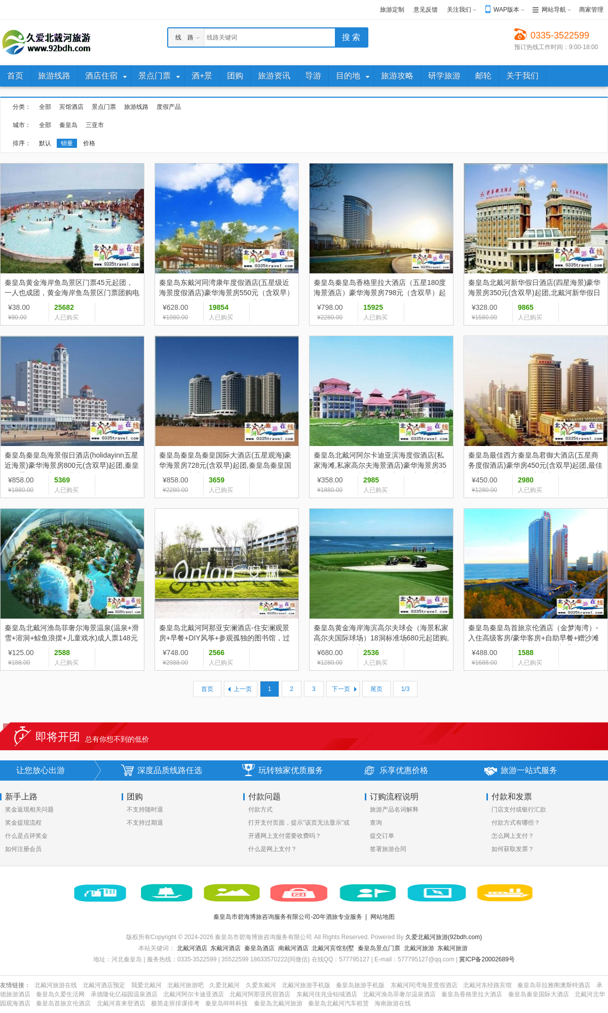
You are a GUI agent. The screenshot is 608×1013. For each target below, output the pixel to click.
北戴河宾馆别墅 (333, 948)
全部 (45, 106)
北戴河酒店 (192, 948)
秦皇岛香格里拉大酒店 (471, 994)
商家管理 (591, 9)
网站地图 (382, 916)
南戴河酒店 (293, 948)
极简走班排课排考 (175, 1003)
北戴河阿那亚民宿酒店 (260, 994)
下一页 (341, 689)
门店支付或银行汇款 (518, 809)
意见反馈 (425, 9)
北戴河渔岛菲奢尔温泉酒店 (399, 994)
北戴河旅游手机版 (306, 985)
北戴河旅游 (419, 948)
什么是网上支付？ (272, 849)
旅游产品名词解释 (394, 809)
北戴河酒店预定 (104, 985)
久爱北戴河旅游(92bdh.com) (443, 937)
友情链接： (15, 985)
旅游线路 (136, 106)
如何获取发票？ (512, 849)
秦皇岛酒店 (259, 948)
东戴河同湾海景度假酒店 (424, 985)
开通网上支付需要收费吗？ (284, 835)
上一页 (243, 689)
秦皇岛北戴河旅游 (278, 1003)
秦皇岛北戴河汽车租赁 (338, 1003)
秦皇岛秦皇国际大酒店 (538, 994)
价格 (89, 143)
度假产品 (169, 106)
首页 (207, 689)
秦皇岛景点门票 (379, 948)
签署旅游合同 (388, 849)
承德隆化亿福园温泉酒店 (124, 994)
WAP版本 (506, 9)
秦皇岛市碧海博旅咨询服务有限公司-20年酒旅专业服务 (287, 916)
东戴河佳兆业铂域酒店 (326, 994)
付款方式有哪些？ (515, 822)
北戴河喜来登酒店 (121, 1003)
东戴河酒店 (225, 948)
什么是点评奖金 (26, 835)
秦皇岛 (68, 125)
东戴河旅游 (452, 948)
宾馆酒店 (71, 106)
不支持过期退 (145, 822)
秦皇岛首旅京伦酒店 (63, 1003)
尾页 (376, 689)
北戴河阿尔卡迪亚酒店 (193, 994)
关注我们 (459, 9)
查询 (376, 822)
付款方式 (260, 809)
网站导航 (554, 9)
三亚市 (95, 125)
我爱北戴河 (146, 985)
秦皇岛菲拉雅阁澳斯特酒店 (553, 985)
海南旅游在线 (392, 1003)
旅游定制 (392, 9)
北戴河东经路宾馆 (487, 985)
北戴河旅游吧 (185, 985)
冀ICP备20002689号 (486, 959)
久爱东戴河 (261, 985)
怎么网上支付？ (512, 835)
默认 (45, 143)
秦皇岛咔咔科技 (226, 1003)
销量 (67, 143)
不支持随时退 (145, 809)
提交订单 (382, 835)
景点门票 (104, 106)
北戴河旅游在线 (55, 985)
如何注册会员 (23, 849)
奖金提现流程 (23, 822)
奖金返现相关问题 (29, 809)
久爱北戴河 (224, 985)
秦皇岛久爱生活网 (60, 994)
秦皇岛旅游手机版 (360, 985)
